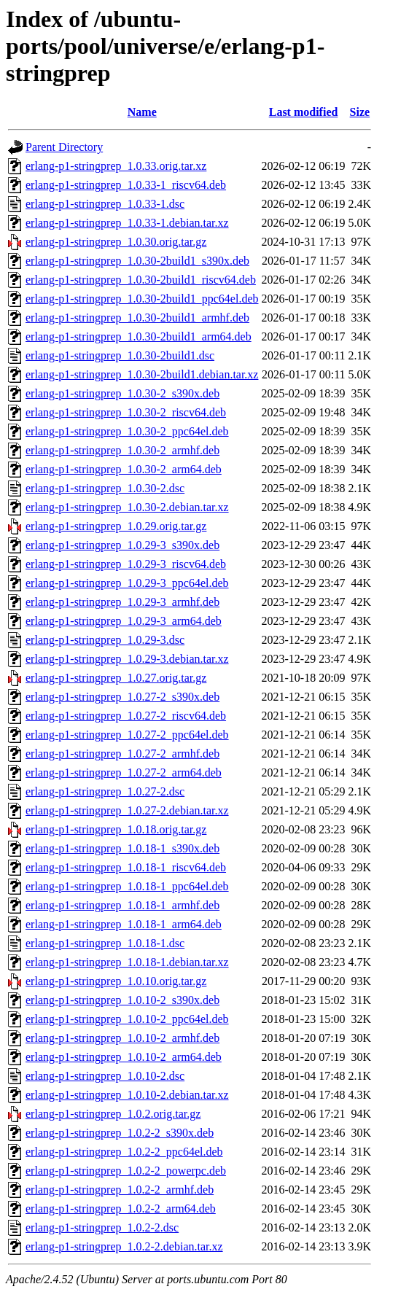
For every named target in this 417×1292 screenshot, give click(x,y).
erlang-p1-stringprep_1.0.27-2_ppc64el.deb (127, 734)
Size (360, 112)
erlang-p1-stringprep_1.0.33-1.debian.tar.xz (127, 223)
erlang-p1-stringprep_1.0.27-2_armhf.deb (122, 753)
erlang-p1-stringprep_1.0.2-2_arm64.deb (121, 1208)
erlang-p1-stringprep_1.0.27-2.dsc (105, 791)
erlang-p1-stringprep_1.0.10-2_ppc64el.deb (127, 1019)
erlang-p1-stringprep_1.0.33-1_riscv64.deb (126, 185)
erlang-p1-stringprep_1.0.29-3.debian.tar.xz (127, 659)
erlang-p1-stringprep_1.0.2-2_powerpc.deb (126, 1170)
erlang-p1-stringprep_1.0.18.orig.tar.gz (116, 829)
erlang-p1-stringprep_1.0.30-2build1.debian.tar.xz (142, 374)
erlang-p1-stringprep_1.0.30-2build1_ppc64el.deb (142, 298)
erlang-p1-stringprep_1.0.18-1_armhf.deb (122, 905)
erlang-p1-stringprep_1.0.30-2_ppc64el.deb (127, 431)
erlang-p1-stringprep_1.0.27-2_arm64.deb (124, 772)
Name (142, 112)
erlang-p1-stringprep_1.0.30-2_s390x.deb (122, 393)
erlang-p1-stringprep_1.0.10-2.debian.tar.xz (127, 1095)
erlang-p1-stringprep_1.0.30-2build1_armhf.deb (137, 317)
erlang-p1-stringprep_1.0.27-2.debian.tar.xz (127, 810)
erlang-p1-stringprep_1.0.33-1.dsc (105, 204)
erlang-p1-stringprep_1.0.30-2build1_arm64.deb (139, 336)
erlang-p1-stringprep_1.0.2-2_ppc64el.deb (124, 1151)
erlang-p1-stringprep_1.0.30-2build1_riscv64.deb (141, 279)
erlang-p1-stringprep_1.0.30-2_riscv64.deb (126, 412)
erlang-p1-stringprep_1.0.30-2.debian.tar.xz (127, 507)
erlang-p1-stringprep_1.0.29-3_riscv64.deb (126, 564)
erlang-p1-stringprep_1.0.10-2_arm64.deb (124, 1057)
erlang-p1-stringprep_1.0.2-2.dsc (102, 1227)
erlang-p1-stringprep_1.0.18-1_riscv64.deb (126, 867)
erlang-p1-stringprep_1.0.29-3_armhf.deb (122, 602)
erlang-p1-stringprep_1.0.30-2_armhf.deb (122, 450)
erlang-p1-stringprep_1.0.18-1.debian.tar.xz (127, 962)
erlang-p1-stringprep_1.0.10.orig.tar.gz (116, 981)
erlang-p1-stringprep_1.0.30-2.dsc (105, 488)
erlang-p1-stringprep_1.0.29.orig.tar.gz (116, 526)
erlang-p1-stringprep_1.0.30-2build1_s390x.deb (137, 260)
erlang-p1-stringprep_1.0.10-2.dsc (105, 1076)
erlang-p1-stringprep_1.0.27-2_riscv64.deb (126, 715)
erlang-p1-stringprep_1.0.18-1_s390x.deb (122, 848)
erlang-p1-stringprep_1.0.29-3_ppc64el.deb (127, 583)
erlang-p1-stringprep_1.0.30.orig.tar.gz (116, 242)
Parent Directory (64, 147)
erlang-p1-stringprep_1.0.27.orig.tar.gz (116, 678)
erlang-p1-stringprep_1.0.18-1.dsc (105, 943)
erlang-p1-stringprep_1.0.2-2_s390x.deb (120, 1132)
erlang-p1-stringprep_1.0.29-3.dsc (105, 640)
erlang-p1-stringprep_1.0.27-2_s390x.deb (122, 696)
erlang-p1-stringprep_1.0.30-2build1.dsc (120, 355)
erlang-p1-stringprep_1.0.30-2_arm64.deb (124, 469)
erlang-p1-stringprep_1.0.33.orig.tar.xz (116, 166)
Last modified (303, 112)
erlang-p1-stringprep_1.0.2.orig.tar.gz (113, 1114)
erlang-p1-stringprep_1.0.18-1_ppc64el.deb (127, 886)
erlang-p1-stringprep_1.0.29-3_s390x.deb (122, 545)
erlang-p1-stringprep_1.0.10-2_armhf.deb (122, 1038)
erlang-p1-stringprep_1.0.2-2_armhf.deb (120, 1189)
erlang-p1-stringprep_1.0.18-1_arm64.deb (124, 924)
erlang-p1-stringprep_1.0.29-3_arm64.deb (124, 621)
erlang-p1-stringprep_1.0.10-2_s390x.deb (122, 1000)
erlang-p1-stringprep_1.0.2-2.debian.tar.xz (124, 1246)
